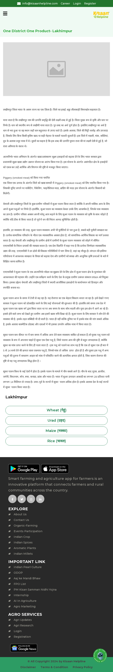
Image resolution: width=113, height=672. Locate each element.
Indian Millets (23, 553)
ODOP (18, 572)
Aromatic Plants (25, 548)
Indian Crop (22, 537)
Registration (22, 636)
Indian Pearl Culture (28, 567)
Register (90, 3)
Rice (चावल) (56, 441)
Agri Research (23, 625)
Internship (21, 595)
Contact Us (21, 520)
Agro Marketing (24, 606)
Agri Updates (23, 620)
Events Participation (28, 531)
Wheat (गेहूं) (57, 410)
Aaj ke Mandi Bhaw (27, 578)
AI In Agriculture (25, 601)
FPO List (20, 584)
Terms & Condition (54, 667)
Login (77, 3)
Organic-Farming (25, 525)
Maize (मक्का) (56, 431)
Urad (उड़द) (56, 420)
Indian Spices (23, 542)
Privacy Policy (83, 667)
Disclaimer (28, 667)
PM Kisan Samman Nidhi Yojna (35, 589)
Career (65, 3)
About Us (20, 514)
